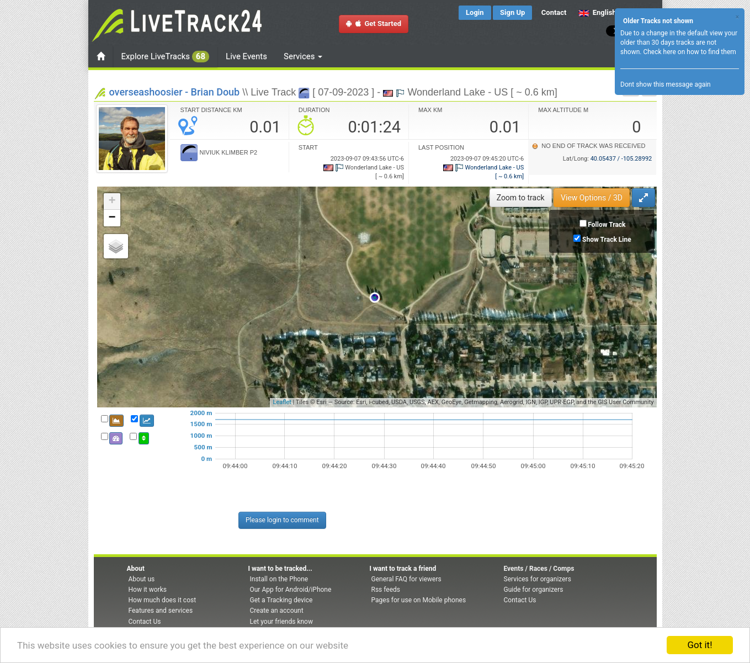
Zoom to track (521, 197)
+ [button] (111, 201)
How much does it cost (162, 600)
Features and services (161, 610)
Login (475, 12)
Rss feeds (385, 589)
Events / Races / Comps (539, 568)
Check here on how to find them (689, 52)
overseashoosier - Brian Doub (174, 92)
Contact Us (145, 621)
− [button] (111, 218)
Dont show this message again (665, 84)
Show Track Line (606, 239)
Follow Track (606, 225)
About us (142, 579)
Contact (554, 12)
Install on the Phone (279, 579)
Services (303, 56)
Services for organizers (537, 579)
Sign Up (512, 12)
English (597, 12)
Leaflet (282, 402)
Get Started (373, 23)
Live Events (246, 56)
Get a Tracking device (281, 600)
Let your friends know (281, 621)
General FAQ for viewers (406, 579)
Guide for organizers (533, 589)
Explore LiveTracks (165, 56)
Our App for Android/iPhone (291, 589)
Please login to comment (282, 520)
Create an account (277, 610)
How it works (148, 589)
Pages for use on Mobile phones (418, 600)
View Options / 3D (592, 197)
